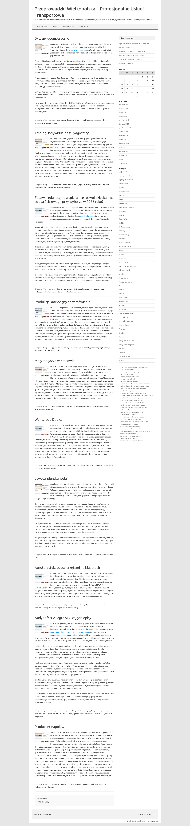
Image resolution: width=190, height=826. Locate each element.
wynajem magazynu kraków (44, 409)
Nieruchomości (124, 270)
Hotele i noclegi (48, 605)
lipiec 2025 (123, 139)
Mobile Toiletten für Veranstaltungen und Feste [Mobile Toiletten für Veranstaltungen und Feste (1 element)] (134, 386)
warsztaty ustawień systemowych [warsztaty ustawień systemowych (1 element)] (130, 426)
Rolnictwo (122, 309)
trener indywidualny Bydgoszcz (74, 185)
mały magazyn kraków (101, 406)
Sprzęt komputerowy (126, 321)
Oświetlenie (123, 286)
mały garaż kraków (58, 406)
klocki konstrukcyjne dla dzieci (88, 289)
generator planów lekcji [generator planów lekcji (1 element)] (127, 379)
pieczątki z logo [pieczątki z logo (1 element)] (148, 395)
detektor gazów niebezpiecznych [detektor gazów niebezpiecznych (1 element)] (130, 372)
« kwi (137, 96)
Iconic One (131, 821)
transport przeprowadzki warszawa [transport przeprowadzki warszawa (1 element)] (130, 419)
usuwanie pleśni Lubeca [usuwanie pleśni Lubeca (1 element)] (142, 421)
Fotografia (123, 219)
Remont (122, 305)
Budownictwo (124, 191)
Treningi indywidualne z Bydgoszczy (62, 133)
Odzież (121, 274)
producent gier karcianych (80, 348)
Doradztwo (123, 203)
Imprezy (122, 231)
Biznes (121, 187)
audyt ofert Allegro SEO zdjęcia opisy (77, 711)
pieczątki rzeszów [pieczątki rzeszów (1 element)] (140, 393)
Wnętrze (122, 348)
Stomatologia (124, 325)
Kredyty (122, 238)
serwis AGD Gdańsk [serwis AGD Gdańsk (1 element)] (126, 403)
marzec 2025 (123, 155)
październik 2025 (125, 128)
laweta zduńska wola (86, 554)
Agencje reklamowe (126, 180)
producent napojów (59, 784)
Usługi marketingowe (126, 345)
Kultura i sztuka (124, 242)
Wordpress (154, 821)
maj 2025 (122, 147)
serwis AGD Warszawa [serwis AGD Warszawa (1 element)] (138, 405)
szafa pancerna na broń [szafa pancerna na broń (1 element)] (140, 407)
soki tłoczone (49, 787)
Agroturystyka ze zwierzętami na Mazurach (67, 567)
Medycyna (122, 258)
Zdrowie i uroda (125, 356)
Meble (121, 254)
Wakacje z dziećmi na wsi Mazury (66, 608)
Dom (55, 26)
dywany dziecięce (79, 50)
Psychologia (123, 301)
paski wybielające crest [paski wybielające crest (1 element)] (127, 393)
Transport (122, 329)
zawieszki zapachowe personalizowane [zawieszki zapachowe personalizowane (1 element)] (132, 440)
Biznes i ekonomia (41, 26)
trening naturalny (41, 187)
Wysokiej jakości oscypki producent (131, 55)
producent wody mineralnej (92, 784)
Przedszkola (123, 297)
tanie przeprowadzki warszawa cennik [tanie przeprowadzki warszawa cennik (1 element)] (131, 412)
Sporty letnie (123, 317)
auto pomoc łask (62, 554)
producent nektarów (74, 784)
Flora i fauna (84, 26)
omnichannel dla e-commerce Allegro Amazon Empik (70, 632)
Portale (121, 290)
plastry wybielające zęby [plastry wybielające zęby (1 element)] (140, 398)
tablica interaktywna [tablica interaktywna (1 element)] (126, 410)
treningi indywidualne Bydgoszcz (59, 187)
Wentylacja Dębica (49, 419)
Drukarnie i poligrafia (126, 207)
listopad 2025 (124, 124)
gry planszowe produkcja (61, 348)
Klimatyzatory (47, 465)
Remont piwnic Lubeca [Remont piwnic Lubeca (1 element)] (135, 400)
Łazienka (122, 250)
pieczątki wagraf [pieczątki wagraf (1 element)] (125, 395)
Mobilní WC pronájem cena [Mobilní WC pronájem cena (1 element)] (139, 388)
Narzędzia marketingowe (128, 266)
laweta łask (74, 529)
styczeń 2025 (123, 163)
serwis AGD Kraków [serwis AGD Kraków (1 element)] (139, 403)
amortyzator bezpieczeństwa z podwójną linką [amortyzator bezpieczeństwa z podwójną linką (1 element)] (134, 367)
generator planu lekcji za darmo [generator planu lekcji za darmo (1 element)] (129, 376)
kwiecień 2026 (124, 104)
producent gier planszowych (100, 348)
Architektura (123, 184)
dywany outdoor (52, 123)
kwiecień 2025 (124, 151)
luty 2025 (122, 159)
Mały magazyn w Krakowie (55, 361)
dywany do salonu (67, 120)
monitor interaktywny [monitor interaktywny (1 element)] (126, 391)
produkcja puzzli (54, 351)
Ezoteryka (122, 211)
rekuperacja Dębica (64, 465)
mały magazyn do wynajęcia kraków (79, 406)
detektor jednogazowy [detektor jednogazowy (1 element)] (127, 374)
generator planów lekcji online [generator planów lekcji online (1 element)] (129, 381)
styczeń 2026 (123, 116)
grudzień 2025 (124, 120)
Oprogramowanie (125, 282)
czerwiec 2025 (124, 143)
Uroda (121, 333)
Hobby (121, 223)
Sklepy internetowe (49, 120)
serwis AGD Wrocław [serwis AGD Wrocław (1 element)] (126, 407)
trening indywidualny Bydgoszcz (97, 185)
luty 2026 (122, 112)
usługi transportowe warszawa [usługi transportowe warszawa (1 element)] (129, 424)
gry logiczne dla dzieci (69, 289)
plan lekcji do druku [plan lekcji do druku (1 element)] (126, 398)
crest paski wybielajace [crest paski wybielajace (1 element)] (127, 369)
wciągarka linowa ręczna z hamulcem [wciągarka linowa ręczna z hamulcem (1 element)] (131, 431)
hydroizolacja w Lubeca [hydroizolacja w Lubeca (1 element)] (145, 384)
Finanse (122, 215)
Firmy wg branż (68, 26)
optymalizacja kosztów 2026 (83, 714)
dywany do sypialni (81, 120)
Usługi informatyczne (126, 341)
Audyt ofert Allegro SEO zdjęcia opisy (63, 618)
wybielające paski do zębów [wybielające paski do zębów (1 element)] (128, 433)
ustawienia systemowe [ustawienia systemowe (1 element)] (127, 421)
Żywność (122, 360)
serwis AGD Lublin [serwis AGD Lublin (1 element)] (125, 405)
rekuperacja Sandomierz (94, 465)
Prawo (121, 294)
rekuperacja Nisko (78, 465)
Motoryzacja (47, 554)
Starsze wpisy (42, 802)
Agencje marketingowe (51, 711)
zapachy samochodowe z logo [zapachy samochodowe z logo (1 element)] (129, 438)
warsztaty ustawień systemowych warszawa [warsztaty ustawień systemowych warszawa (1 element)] (133, 429)
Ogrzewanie (123, 278)
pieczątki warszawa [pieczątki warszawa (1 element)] (137, 395)
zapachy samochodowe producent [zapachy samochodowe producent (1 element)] (130, 436)
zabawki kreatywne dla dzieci (54, 292)
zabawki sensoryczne (73, 292)
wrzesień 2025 (124, 132)
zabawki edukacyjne (86, 216)
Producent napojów (49, 727)
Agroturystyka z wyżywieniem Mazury (71, 605)
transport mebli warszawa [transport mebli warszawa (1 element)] (128, 414)
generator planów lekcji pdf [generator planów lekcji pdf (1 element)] (128, 384)
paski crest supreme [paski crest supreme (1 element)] (140, 391)
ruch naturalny (57, 185)
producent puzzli (41, 351)
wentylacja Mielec (50, 468)
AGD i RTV (123, 172)
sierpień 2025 (124, 136)
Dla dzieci (122, 195)
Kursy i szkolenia (125, 246)
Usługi (45, 185)
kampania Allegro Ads (99, 711)
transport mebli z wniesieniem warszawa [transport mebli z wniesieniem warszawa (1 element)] (132, 417)
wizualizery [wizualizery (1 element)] (146, 431)
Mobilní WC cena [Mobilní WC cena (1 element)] (125, 388)
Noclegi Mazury (48, 608)
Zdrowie (122, 352)
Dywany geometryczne (52, 38)
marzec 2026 (123, 108)
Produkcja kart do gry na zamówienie (62, 302)
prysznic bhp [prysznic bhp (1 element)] (124, 400)
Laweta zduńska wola (51, 478)
